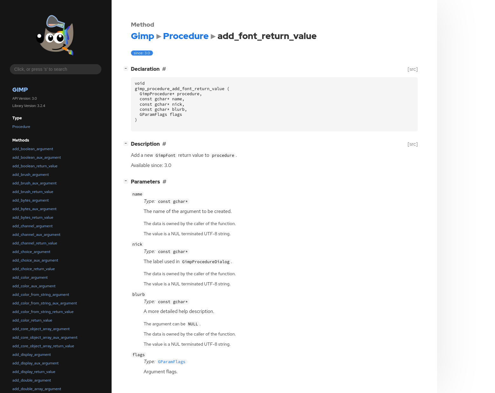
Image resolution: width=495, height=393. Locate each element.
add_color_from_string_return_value (43, 311)
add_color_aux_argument (34, 286)
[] (127, 68)
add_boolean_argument (32, 148)
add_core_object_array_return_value (43, 346)
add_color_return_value (32, 320)
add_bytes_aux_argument (34, 208)
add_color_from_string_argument (40, 294)
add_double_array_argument (36, 388)
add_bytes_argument (30, 200)
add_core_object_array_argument (41, 328)
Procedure (21, 126)
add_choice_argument (31, 251)
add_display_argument (31, 354)
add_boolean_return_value (35, 166)
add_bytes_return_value (32, 217)
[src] (412, 69)
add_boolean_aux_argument (36, 157)
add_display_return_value (33, 371)
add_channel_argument (32, 226)
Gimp (20, 90)
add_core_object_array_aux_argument (45, 337)
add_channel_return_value (34, 243)
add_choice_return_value (33, 268)
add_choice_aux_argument (35, 260)
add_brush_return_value (32, 191)
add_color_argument (30, 277)
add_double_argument (31, 380)
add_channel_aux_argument (36, 234)
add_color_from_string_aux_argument (44, 303)
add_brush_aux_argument (34, 183)
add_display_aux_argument (35, 363)
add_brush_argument (30, 174)
